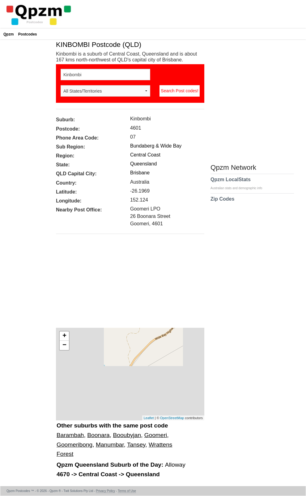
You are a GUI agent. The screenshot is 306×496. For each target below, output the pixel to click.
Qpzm (8, 34)
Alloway (175, 464)
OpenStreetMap (172, 418)
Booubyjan (127, 435)
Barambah (70, 435)
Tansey (136, 444)
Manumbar (110, 444)
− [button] (64, 345)
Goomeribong (74, 444)
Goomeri (155, 435)
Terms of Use (127, 491)
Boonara (98, 435)
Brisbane (140, 172)
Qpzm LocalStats (239, 183)
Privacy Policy (105, 491)
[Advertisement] (127, 283)
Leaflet (149, 418)
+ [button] (64, 336)
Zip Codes (222, 202)
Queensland (143, 163)
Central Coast (145, 154)
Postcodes (27, 34)
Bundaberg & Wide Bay (155, 145)
